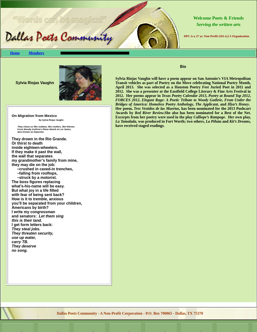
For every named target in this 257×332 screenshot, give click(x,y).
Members (36, 53)
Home (15, 53)
